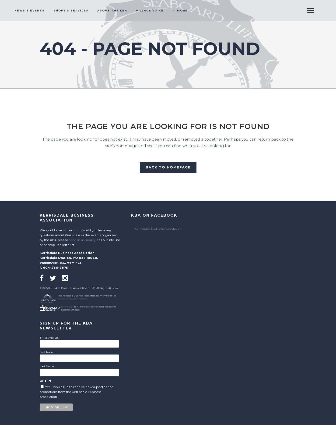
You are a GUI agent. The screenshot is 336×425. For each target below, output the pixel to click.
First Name (47, 352)
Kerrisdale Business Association (158, 228)
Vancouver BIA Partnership (72, 298)
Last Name (47, 366)
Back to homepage (168, 167)
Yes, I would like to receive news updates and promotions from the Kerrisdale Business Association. (76, 392)
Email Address (49, 337)
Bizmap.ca (67, 306)
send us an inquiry (82, 240)
